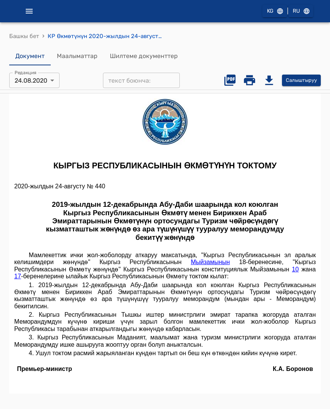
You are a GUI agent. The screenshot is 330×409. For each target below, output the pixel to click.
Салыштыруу (301, 80)
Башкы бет (24, 36)
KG (274, 11)
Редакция (25, 72)
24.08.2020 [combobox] (31, 80)
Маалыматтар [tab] (77, 56)
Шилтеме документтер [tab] (144, 56)
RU (301, 11)
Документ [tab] (30, 56)
